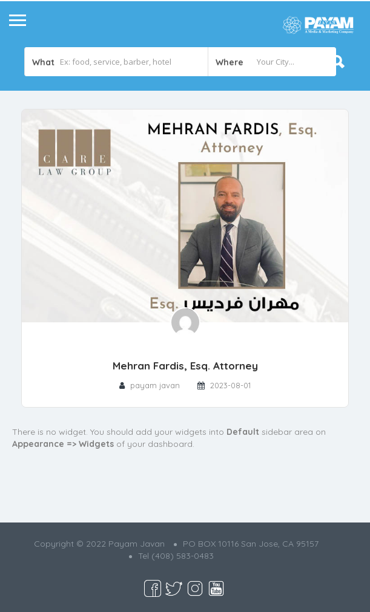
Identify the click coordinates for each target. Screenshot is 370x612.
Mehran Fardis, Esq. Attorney (185, 365)
